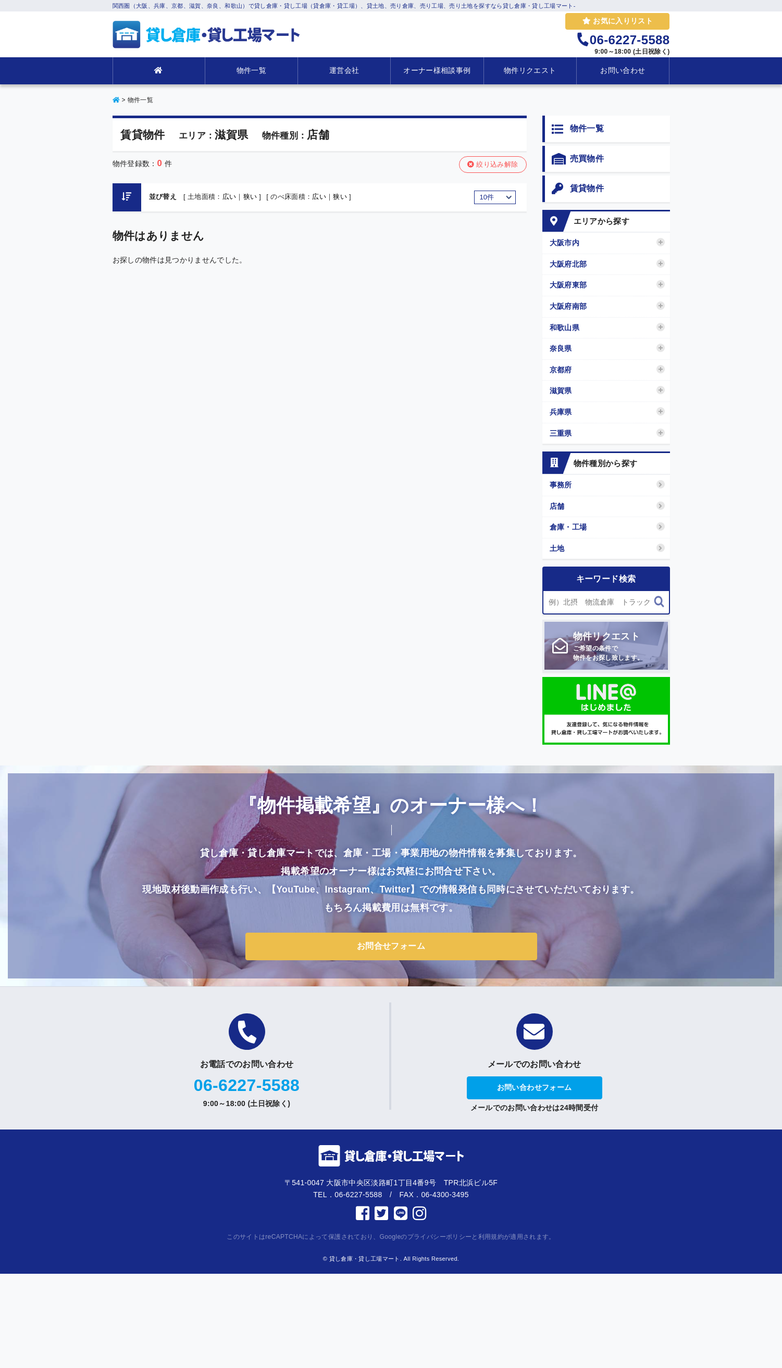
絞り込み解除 (492, 164)
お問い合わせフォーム (534, 1087)
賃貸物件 (578, 189)
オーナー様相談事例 (436, 70)
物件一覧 (251, 70)
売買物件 (578, 159)
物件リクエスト (530, 70)
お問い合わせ (622, 70)
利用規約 (491, 1236)
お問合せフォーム (391, 946)
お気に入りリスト (617, 21)
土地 (607, 548)
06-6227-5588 (247, 1085)
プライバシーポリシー (439, 1236)
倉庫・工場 (607, 526)
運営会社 (344, 70)
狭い (250, 196)
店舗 (607, 505)
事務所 (607, 484)
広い (229, 196)
